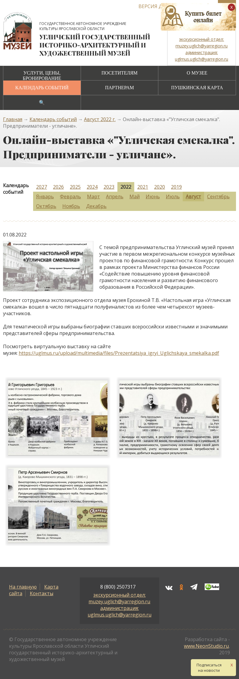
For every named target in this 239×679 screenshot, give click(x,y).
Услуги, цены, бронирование (42, 75)
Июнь (153, 196)
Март (93, 196)
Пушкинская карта (197, 87)
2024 (92, 187)
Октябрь (46, 206)
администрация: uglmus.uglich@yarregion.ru (119, 611)
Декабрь (96, 206)
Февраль (70, 196)
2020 (159, 187)
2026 (58, 187)
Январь (45, 196)
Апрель (114, 196)
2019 (176, 187)
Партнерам (119, 87)
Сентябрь (218, 196)
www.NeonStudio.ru (206, 646)
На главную (23, 586)
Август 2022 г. (100, 119)
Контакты (41, 593)
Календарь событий (42, 87)
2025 (75, 187)
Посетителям (119, 72)
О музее (197, 72)
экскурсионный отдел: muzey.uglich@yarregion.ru (119, 598)
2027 (41, 187)
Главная (12, 119)
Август (193, 196)
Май (134, 196)
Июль (173, 196)
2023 (109, 187)
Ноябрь (71, 206)
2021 (142, 187)
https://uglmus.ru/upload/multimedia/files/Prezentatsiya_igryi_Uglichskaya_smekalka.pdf (119, 353)
